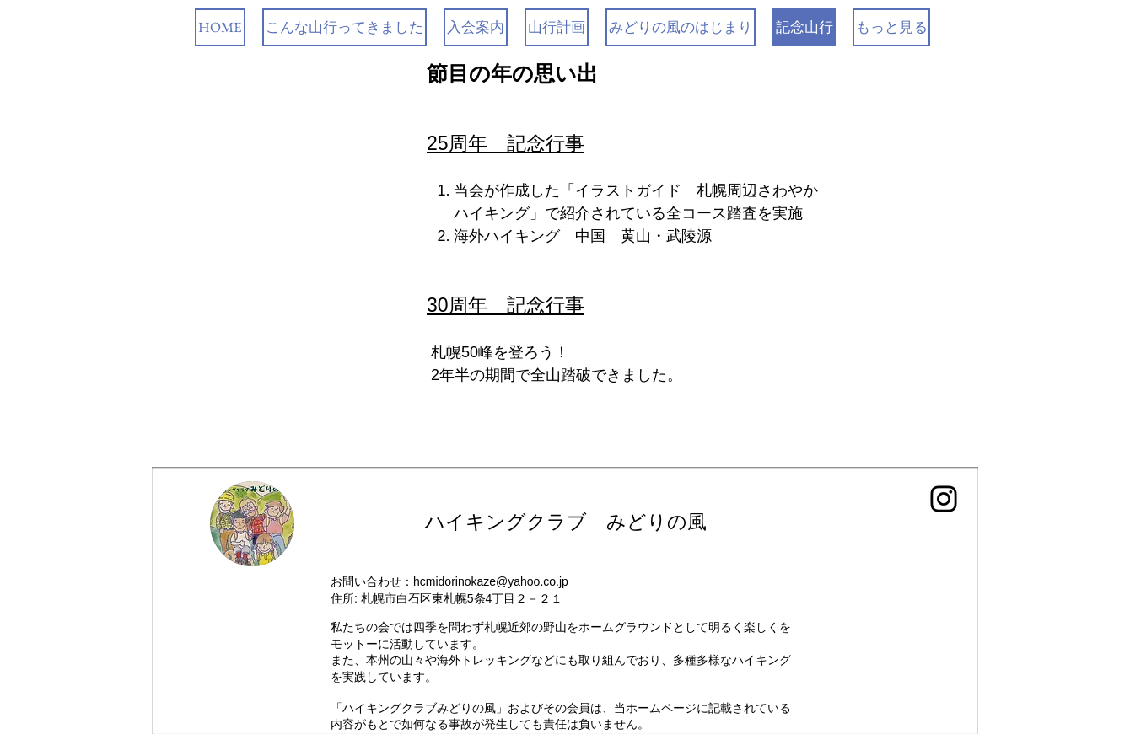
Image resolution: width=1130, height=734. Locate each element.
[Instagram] (943, 499)
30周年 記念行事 (505, 305)
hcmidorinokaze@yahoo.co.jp (490, 581)
